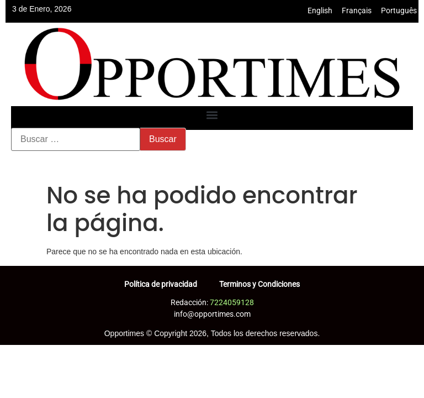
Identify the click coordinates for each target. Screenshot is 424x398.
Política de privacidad (160, 284)
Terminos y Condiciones (259, 284)
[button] (212, 115)
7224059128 (232, 302)
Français (357, 10)
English (320, 10)
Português (399, 10)
